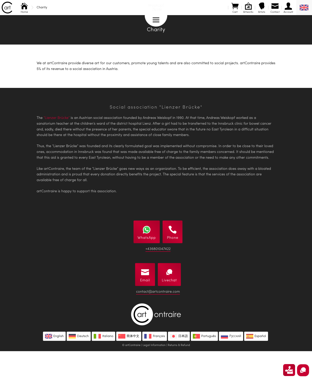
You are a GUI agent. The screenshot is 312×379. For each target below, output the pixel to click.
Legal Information (154, 373)
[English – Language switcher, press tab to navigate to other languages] (304, 7)
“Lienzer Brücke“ (57, 146)
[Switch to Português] (204, 364)
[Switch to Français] (154, 364)
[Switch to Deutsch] (79, 364)
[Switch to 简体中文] (128, 364)
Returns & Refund (179, 373)
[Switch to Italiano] (103, 364)
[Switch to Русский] (231, 364)
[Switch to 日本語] (179, 364)
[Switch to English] (54, 364)
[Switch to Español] (256, 364)
